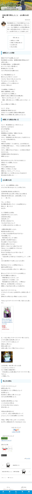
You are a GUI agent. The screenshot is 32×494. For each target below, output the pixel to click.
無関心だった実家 (15, 40)
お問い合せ (23, 487)
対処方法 (4, 455)
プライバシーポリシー (8, 489)
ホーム (8, 487)
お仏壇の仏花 (14, 44)
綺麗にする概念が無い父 (16, 42)
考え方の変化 (14, 46)
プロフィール (24, 489)
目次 (14, 37)
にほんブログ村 (16, 431)
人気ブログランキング (6, 440)
